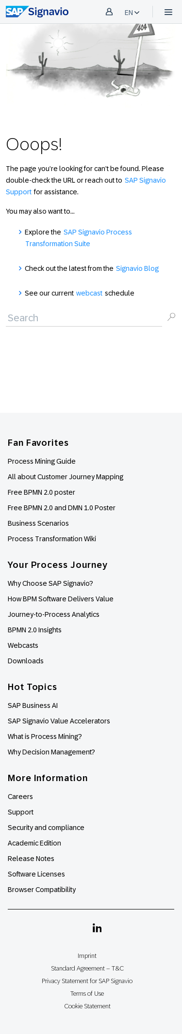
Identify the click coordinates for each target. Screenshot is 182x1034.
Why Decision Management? (51, 752)
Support (20, 812)
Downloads (26, 661)
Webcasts (23, 645)
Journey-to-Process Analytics (54, 614)
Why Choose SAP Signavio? (50, 583)
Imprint (87, 955)
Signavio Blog (137, 268)
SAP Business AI (33, 705)
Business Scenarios (38, 523)
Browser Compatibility (42, 889)
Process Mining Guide (42, 461)
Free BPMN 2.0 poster (41, 492)
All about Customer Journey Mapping (65, 477)
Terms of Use (87, 993)
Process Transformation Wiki (52, 539)
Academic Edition (34, 843)
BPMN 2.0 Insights (35, 630)
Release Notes (31, 858)
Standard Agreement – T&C (87, 968)
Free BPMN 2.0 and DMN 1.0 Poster (62, 508)
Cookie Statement (87, 1006)
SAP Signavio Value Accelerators (59, 721)
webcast (89, 293)
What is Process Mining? (45, 736)
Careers (20, 796)
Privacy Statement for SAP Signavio (87, 981)
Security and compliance (46, 827)
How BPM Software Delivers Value (61, 599)
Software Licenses (36, 874)
